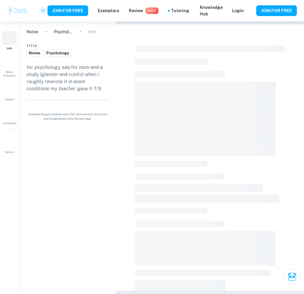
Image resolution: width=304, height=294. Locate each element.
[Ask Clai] (292, 276)
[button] (9, 40)
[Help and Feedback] (249, 10)
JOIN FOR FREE (67, 10)
